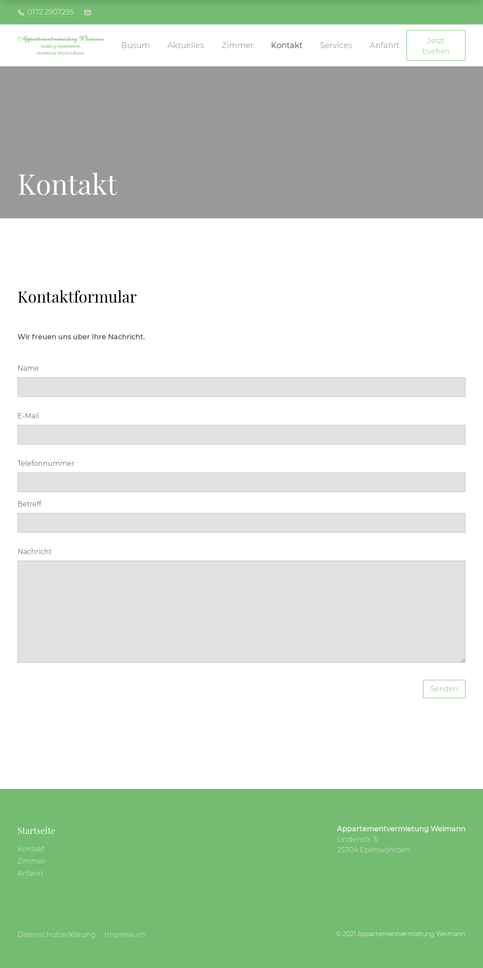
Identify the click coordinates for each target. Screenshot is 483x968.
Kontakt (286, 45)
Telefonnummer (45, 463)
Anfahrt (385, 45)
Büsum (135, 45)
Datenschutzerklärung (56, 934)
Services (336, 45)
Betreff (29, 504)
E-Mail (28, 416)
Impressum (124, 934)
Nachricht (34, 552)
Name (28, 368)
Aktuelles (185, 45)
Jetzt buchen (436, 46)
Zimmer (238, 45)
